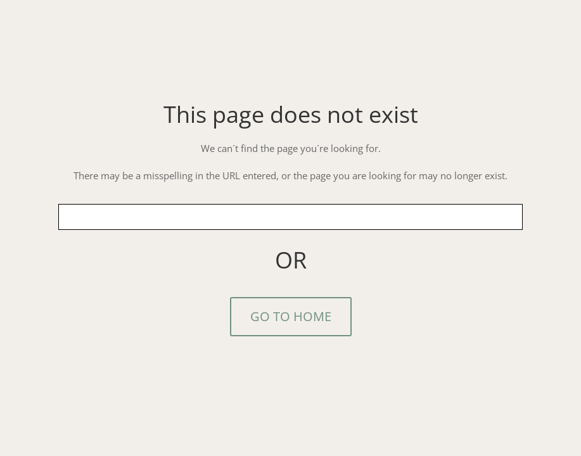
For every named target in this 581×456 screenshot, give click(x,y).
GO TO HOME (290, 316)
